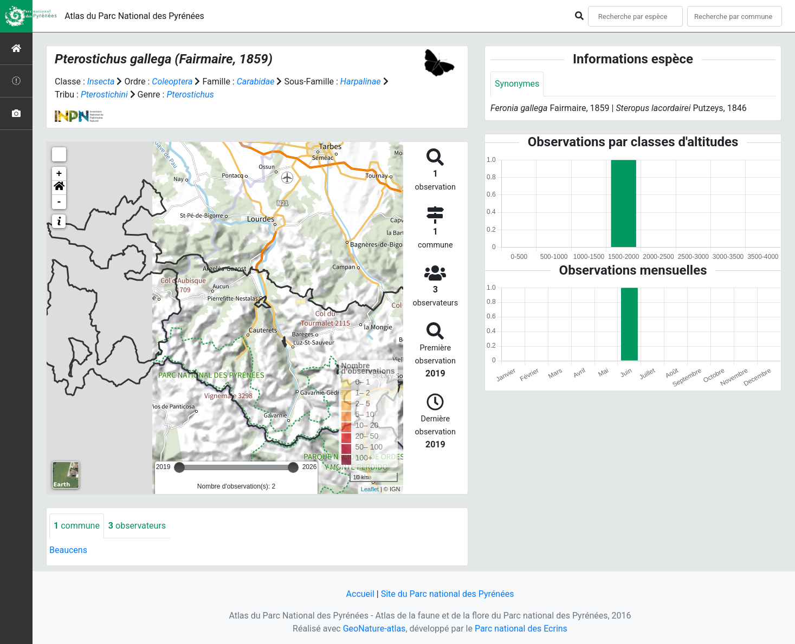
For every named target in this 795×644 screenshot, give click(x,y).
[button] (59, 188)
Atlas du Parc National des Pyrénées (134, 16)
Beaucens (68, 550)
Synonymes (517, 84)
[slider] (179, 467)
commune (77, 526)
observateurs (137, 526)
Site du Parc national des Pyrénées (447, 594)
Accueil (360, 594)
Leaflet (370, 489)
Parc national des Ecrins (521, 628)
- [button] (59, 202)
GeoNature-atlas (374, 628)
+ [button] (59, 173)
